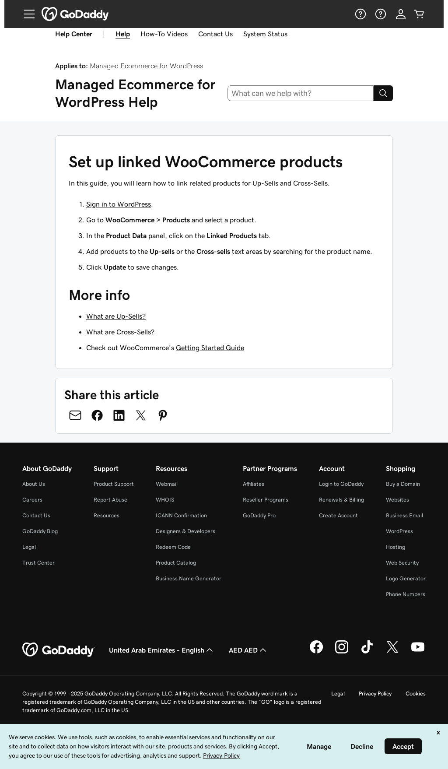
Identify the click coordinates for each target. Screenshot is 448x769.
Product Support (114, 484)
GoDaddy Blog (40, 531)
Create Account (338, 515)
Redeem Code (173, 547)
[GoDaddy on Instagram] (342, 652)
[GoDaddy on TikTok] (367, 652)
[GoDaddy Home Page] (58, 650)
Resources (106, 515)
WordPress (399, 531)
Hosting (395, 547)
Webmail (167, 484)
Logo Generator (406, 578)
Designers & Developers (185, 531)
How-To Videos (164, 33)
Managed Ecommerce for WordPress (146, 65)
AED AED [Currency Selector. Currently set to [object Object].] (248, 650)
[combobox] (300, 93)
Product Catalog (176, 562)
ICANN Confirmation (181, 515)
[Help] (360, 14)
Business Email (404, 515)
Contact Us (215, 33)
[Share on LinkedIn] (119, 415)
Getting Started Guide (210, 347)
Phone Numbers (405, 594)
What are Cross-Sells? (120, 331)
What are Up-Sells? (116, 316)
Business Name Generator (188, 578)
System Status (265, 33)
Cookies (416, 693)
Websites (397, 499)
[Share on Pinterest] (163, 415)
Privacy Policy (375, 693)
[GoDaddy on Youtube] (418, 652)
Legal (29, 547)
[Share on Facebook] (97, 415)
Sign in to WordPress (118, 203)
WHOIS (165, 499)
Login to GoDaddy (341, 484)
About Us (33, 484)
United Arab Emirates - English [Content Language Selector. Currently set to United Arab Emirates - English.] (162, 650)
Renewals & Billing (341, 499)
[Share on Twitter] (141, 415)
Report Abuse (110, 499)
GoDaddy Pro (259, 515)
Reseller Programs (265, 499)
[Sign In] (401, 14)
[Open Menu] (25, 14)
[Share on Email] (75, 415)
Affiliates (253, 484)
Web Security (402, 562)
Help (123, 33)
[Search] (383, 93)
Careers (32, 499)
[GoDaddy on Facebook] (316, 652)
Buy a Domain (403, 484)
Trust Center (38, 562)
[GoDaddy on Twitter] (392, 652)
